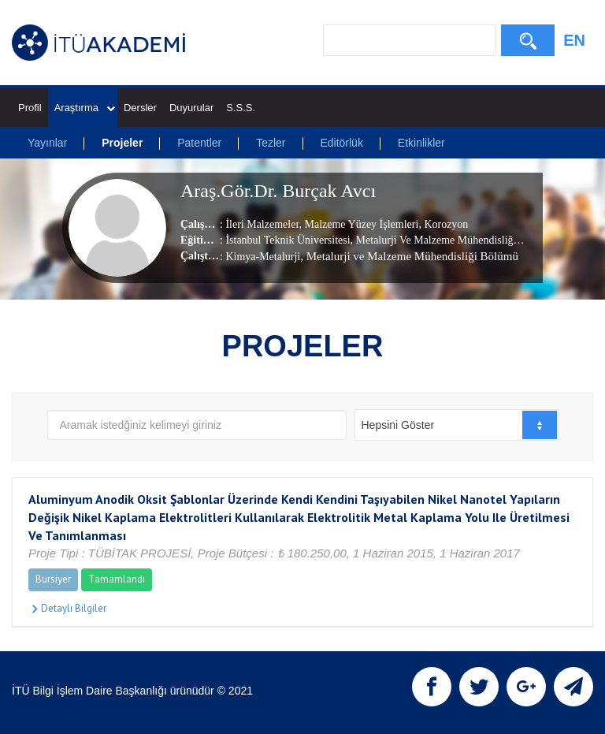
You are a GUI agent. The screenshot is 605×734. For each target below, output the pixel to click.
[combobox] (456, 425)
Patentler (199, 142)
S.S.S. (240, 108)
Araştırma (84, 108)
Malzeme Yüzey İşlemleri (360, 224)
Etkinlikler (421, 142)
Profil (30, 108)
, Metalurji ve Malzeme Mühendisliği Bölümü (409, 256)
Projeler (122, 142)
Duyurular (191, 108)
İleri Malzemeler (262, 224)
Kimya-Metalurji (262, 257)
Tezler (270, 142)
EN (574, 40)
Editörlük (341, 142)
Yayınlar (47, 142)
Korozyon (445, 224)
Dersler (140, 108)
